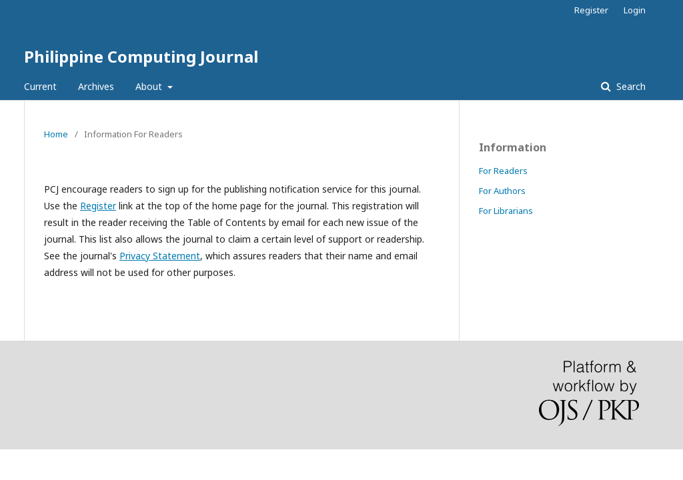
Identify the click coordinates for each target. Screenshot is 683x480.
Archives (96, 86)
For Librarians (506, 211)
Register (591, 10)
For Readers (503, 171)
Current (40, 86)
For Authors (502, 191)
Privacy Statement (159, 255)
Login (635, 10)
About (150, 86)
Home (56, 134)
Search (630, 86)
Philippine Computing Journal (141, 56)
